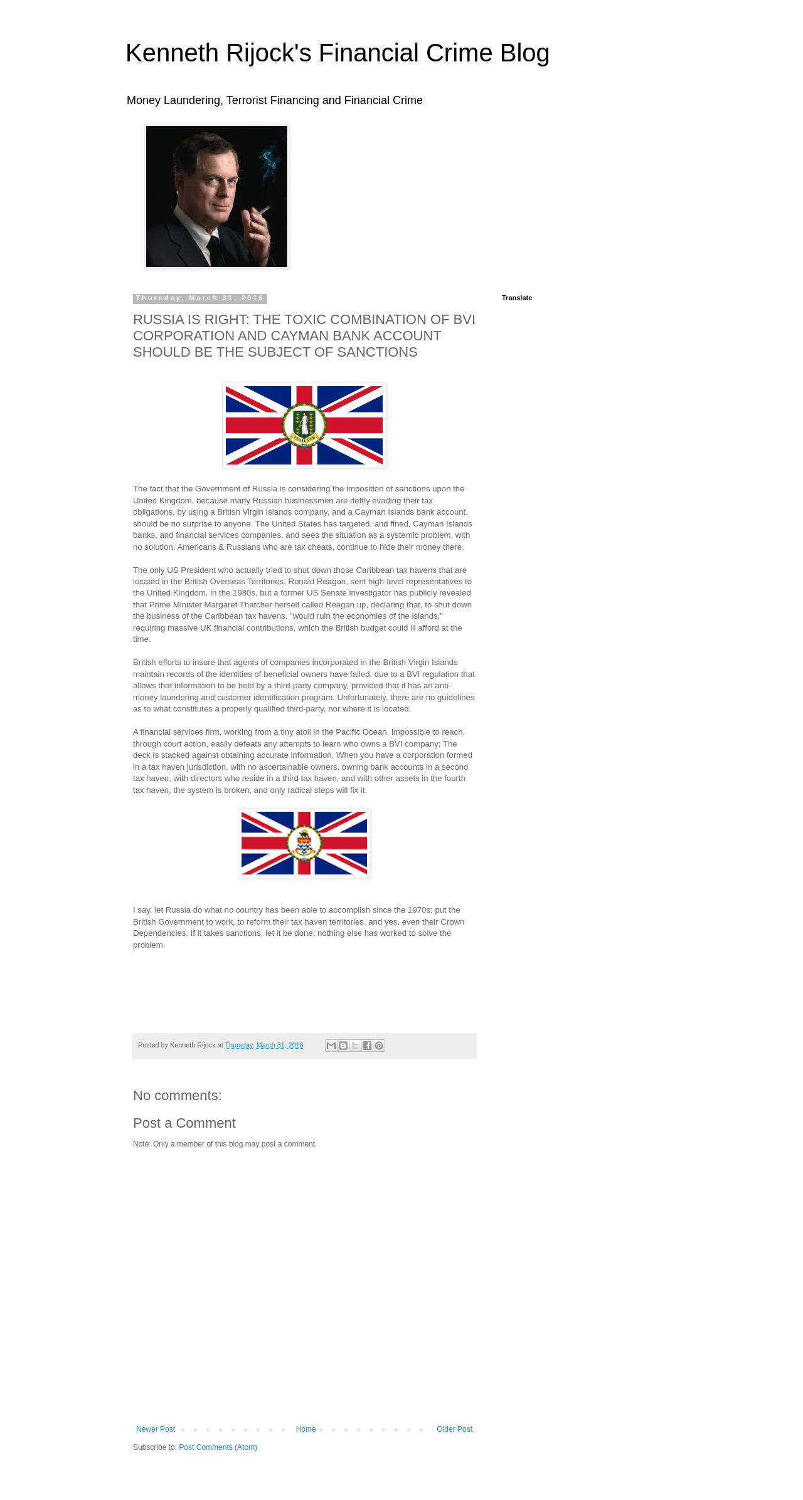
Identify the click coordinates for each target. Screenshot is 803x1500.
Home (306, 1429)
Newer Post (155, 1429)
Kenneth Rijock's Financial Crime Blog (337, 52)
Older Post (454, 1429)
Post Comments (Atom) (218, 1447)
